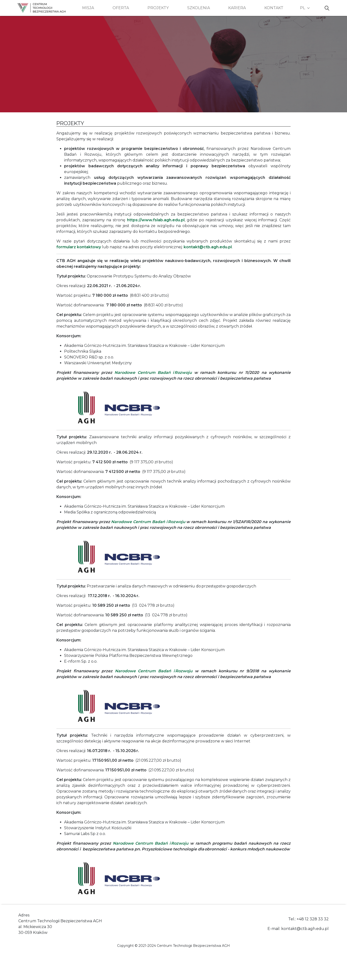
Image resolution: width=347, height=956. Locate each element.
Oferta (121, 8)
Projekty (158, 8)
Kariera (237, 8)
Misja (88, 8)
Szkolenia (198, 8)
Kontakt (273, 8)
